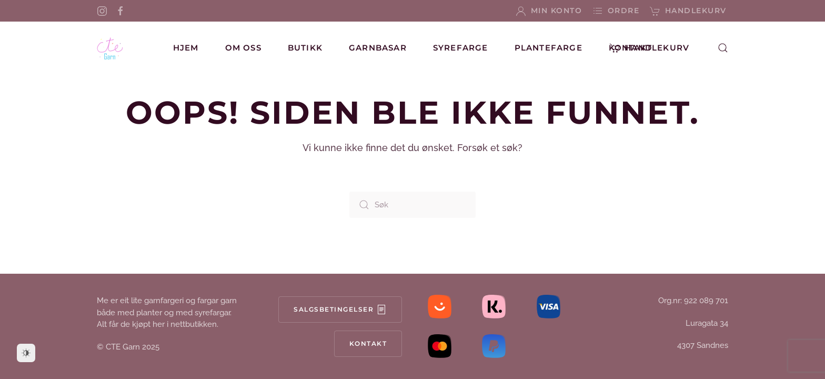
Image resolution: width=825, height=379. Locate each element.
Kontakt (630, 48)
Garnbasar (378, 48)
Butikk (305, 48)
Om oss (243, 48)
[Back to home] (110, 48)
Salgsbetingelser (340, 309)
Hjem (186, 48)
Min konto (549, 11)
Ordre (615, 11)
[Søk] (412, 205)
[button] (723, 48)
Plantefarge (548, 48)
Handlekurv (688, 11)
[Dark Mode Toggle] (26, 353)
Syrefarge (460, 48)
